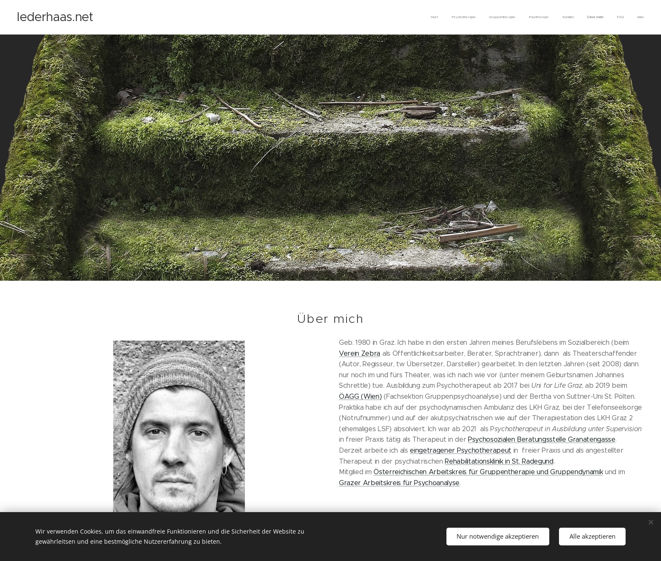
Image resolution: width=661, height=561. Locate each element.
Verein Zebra (359, 353)
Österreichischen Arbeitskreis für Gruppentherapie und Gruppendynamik (488, 471)
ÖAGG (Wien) (360, 396)
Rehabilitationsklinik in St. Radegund (499, 461)
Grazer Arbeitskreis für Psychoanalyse (399, 482)
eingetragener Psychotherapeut (460, 450)
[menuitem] (552, 17)
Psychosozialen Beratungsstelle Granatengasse (541, 439)
